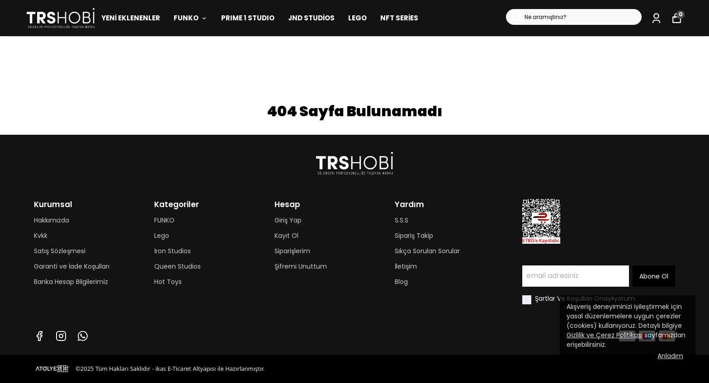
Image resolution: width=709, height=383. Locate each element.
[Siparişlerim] (656, 18)
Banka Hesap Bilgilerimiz (71, 281)
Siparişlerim (292, 250)
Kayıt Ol (286, 235)
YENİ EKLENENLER (130, 18)
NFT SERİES (399, 18)
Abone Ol (653, 276)
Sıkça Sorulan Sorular (427, 250)
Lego (161, 235)
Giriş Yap (288, 220)
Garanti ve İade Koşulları (71, 266)
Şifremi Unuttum (300, 266)
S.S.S (401, 220)
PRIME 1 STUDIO (247, 18)
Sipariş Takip (414, 235)
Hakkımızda (51, 220)
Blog (401, 281)
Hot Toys (168, 281)
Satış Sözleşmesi (59, 250)
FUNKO (191, 18)
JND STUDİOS (311, 18)
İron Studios (172, 250)
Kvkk (40, 235)
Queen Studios (177, 266)
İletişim (406, 266)
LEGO (357, 18)
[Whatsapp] (82, 336)
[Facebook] (39, 336)
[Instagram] (61, 336)
